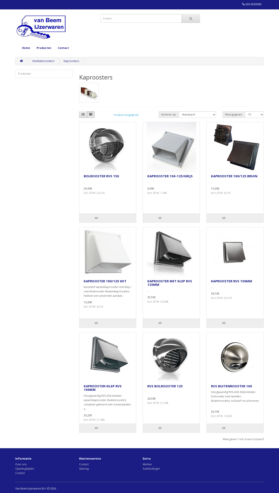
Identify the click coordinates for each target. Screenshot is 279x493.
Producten (44, 48)
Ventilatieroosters (43, 61)
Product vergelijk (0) (126, 115)
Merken (147, 464)
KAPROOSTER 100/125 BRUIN (234, 176)
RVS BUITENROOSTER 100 (231, 386)
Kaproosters (71, 61)
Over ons (21, 464)
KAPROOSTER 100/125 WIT (105, 281)
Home (26, 48)
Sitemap (84, 469)
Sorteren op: (169, 114)
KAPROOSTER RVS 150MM (231, 281)
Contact (63, 48)
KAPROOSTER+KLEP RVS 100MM (103, 388)
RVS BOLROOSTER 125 (165, 386)
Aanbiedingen (151, 469)
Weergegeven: (234, 114)
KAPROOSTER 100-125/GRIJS (170, 176)
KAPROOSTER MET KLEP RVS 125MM (169, 283)
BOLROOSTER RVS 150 (101, 176)
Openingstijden (24, 469)
